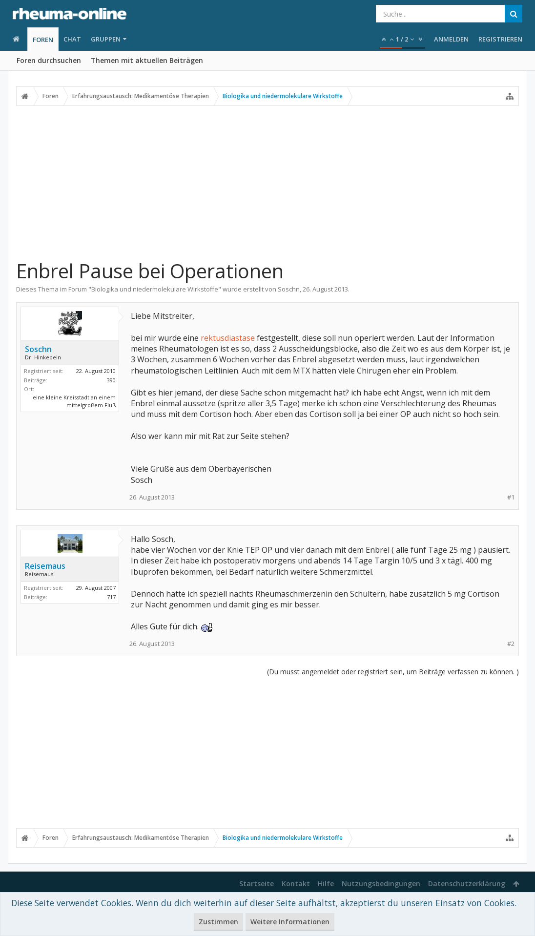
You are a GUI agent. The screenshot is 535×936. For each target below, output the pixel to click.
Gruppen (106, 39)
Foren (43, 39)
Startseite (256, 883)
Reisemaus (45, 566)
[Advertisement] (267, 182)
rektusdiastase (228, 338)
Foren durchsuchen (49, 60)
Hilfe (326, 883)
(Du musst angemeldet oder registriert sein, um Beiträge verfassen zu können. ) (393, 671)
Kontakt (296, 883)
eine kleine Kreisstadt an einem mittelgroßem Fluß (74, 401)
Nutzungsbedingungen (381, 883)
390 (111, 380)
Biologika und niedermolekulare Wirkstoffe (154, 289)
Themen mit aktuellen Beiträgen (147, 60)
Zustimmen (218, 921)
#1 (510, 497)
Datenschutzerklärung (466, 883)
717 (111, 597)
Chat (72, 39)
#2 (510, 644)
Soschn (289, 289)
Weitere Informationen (289, 921)
